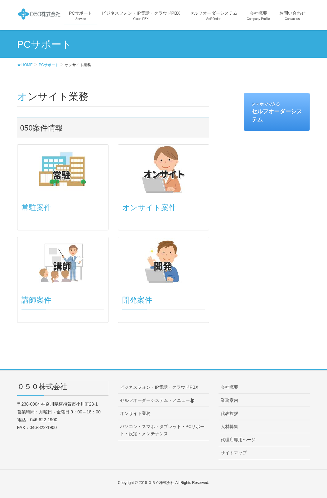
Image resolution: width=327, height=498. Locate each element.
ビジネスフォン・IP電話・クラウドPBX (159, 387)
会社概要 (229, 387)
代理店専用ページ (238, 439)
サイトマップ (234, 452)
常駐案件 (36, 207)
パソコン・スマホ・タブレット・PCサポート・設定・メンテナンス (162, 430)
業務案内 (229, 400)
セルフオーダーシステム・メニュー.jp (157, 400)
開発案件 (137, 300)
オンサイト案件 (149, 207)
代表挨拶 (229, 413)
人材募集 (229, 426)
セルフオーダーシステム (277, 112)
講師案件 (36, 300)
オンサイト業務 (135, 413)
